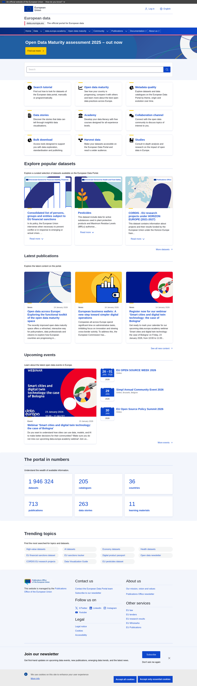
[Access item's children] (41, 31)
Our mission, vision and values (140, 589)
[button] (165, 9)
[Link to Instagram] (110, 608)
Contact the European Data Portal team (94, 589)
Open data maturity (77, 31)
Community (98, 31)
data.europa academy (55, 31)
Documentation (138, 31)
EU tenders (131, 614)
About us (154, 31)
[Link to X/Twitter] (81, 608)
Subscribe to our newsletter (88, 593)
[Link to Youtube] (81, 612)
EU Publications (133, 627)
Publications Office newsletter (140, 594)
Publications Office (164, 180)
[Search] (95, 69)
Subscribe (151, 654)
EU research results (135, 619)
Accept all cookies (125, 679)
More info (35, 678)
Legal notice (81, 626)
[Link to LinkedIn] (95, 608)
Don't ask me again (151, 662)
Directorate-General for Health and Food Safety (103, 180)
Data (36, 31)
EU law (129, 610)
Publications (117, 31)
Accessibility (81, 635)
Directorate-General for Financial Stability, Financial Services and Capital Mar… (49, 180)
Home (28, 31)
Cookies (79, 631)
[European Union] (34, 9)
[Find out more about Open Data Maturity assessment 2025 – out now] (35, 51)
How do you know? (55, 2)
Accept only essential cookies (155, 679)
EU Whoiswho (133, 623)
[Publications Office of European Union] (47, 582)
